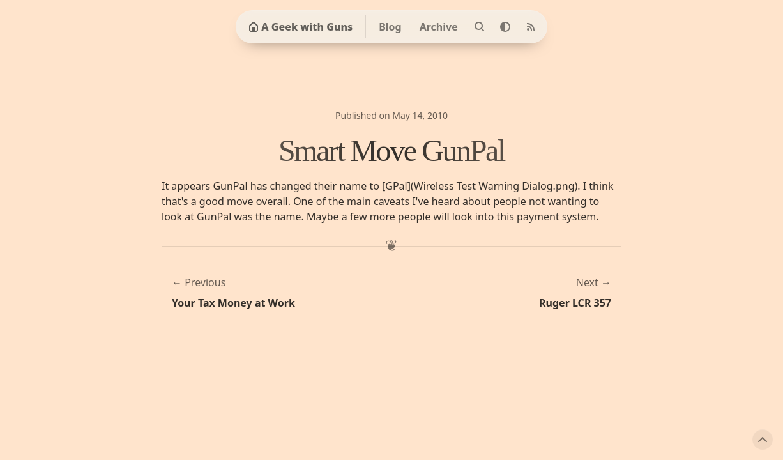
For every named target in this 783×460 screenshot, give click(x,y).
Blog (390, 27)
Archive (439, 27)
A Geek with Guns (300, 27)
